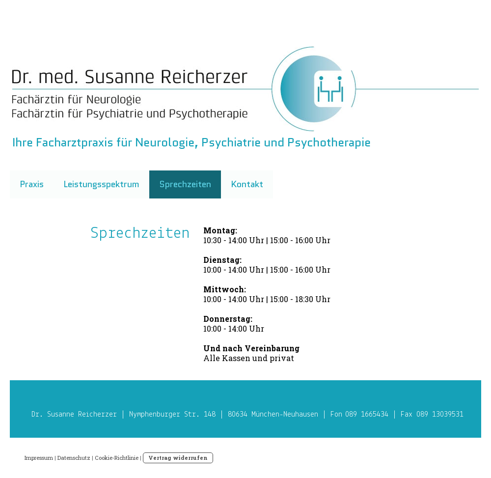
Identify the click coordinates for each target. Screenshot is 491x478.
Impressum (39, 457)
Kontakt (247, 184)
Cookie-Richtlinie (116, 457)
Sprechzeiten (185, 184)
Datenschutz (73, 457)
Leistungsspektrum (101, 184)
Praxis (32, 184)
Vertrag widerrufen (178, 457)
